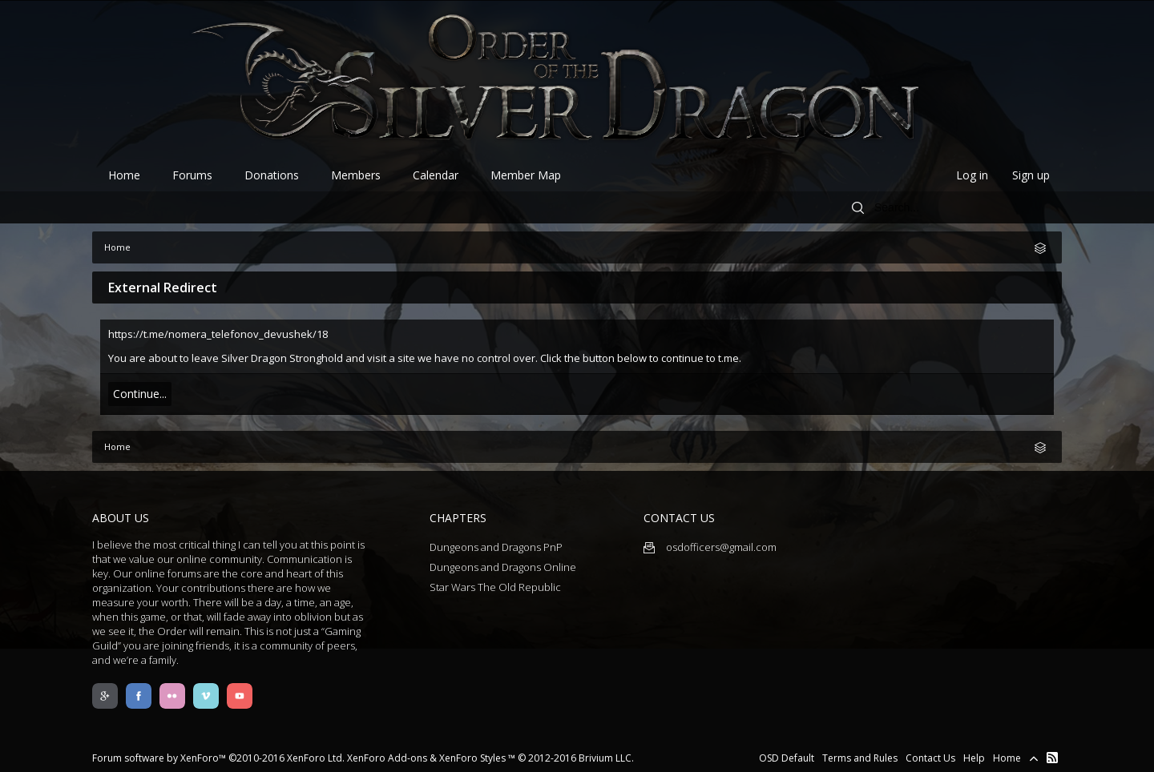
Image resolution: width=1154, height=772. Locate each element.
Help (974, 758)
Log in (972, 175)
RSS (1052, 757)
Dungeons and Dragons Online (503, 567)
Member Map (525, 175)
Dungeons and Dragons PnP (496, 547)
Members (356, 175)
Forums (192, 175)
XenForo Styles (472, 758)
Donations (271, 175)
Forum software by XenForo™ (218, 758)
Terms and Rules (860, 758)
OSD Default (786, 758)
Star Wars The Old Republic (495, 587)
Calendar (435, 175)
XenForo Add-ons (387, 758)
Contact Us (930, 758)
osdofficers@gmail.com (710, 547)
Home (124, 175)
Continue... (140, 393)
